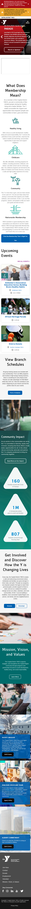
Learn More (15, 677)
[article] (15, 4)
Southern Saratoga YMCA (16, 347)
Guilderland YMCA (17, 290)
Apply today (8, 800)
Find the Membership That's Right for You (15, 238)
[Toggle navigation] (28, 22)
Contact (5, 870)
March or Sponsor (14, 50)
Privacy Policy (14, 905)
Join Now (5, 867)
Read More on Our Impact (15, 461)
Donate (9, 606)
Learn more (7, 754)
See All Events (23, 261)
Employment (6, 876)
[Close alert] (28, 4)
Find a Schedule (15, 393)
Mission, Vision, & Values (10, 882)
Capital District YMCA (7, 17)
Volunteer (21, 606)
